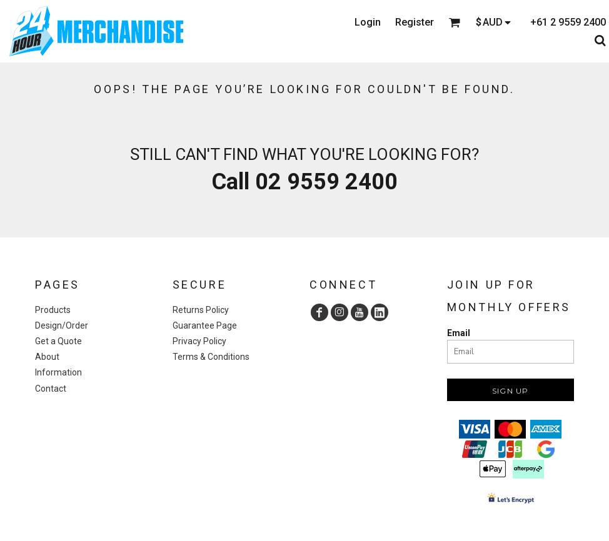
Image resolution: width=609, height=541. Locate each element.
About (47, 357)
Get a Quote (58, 341)
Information (58, 372)
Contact (50, 389)
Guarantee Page (205, 325)
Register (414, 22)
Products (53, 310)
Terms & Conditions (211, 357)
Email (458, 333)
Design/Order (61, 325)
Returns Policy (201, 310)
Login (368, 22)
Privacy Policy (199, 341)
